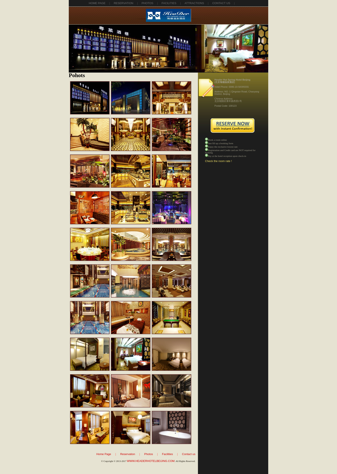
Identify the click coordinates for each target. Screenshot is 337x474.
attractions (194, 3)
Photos (148, 454)
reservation (123, 3)
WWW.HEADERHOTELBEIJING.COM (151, 461)
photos (147, 3)
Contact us (188, 454)
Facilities (167, 454)
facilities (169, 3)
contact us (221, 3)
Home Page (97, 3)
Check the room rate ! (218, 161)
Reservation (127, 454)
